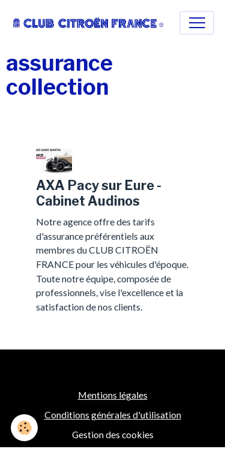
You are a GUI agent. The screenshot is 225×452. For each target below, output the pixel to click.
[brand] (88, 22)
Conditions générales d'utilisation (112, 414)
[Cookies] (24, 427)
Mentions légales (113, 394)
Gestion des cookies (113, 434)
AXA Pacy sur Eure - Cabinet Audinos (98, 193)
